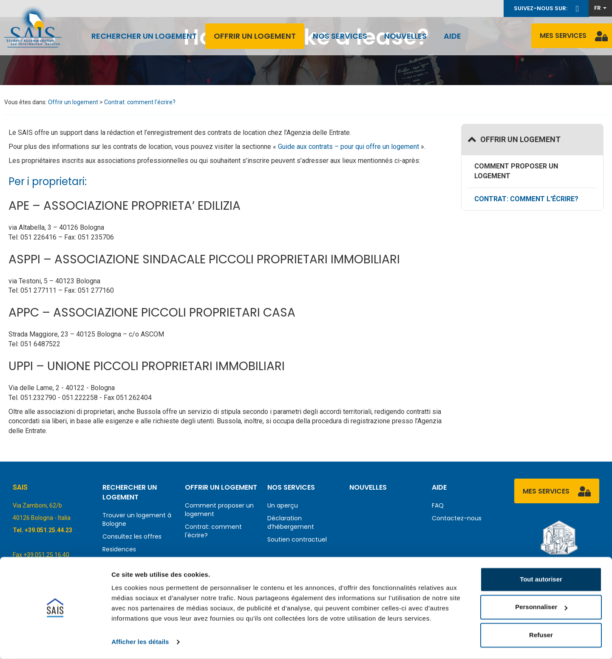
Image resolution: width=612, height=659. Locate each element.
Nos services (340, 36)
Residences (119, 549)
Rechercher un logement (144, 36)
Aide (452, 36)
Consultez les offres (132, 536)
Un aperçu (282, 505)
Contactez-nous (457, 518)
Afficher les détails (140, 642)
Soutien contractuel (297, 539)
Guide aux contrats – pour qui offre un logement (347, 147)
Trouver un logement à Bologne (136, 519)
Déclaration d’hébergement (290, 522)
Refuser (541, 635)
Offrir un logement (255, 36)
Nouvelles (405, 36)
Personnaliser (541, 607)
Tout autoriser (541, 579)
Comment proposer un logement (516, 171)
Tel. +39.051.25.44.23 (42, 530)
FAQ (438, 505)
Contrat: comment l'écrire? (140, 102)
